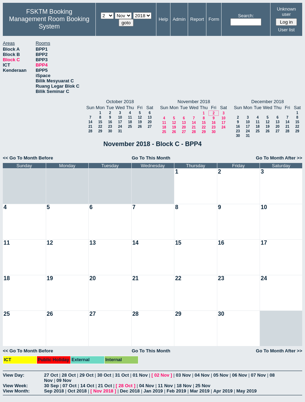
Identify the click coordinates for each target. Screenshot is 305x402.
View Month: (16, 391)
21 (90, 126)
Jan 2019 (153, 391)
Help (163, 19)
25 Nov (203, 385)
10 (120, 117)
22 (100, 126)
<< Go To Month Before (28, 158)
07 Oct (70, 385)
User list (286, 29)
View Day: (13, 375)
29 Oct (87, 375)
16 (110, 122)
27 (149, 126)
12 (140, 117)
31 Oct (122, 375)
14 (90, 122)
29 (100, 131)
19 (140, 122)
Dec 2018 (129, 391)
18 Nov (184, 385)
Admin (179, 19)
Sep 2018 (54, 391)
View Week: (15, 385)
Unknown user (286, 11)
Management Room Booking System (49, 22)
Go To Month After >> (279, 158)
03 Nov (183, 375)
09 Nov (63, 380)
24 (120, 126)
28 (90, 131)
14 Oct (87, 385)
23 (110, 126)
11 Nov (165, 385)
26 (140, 126)
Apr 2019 (222, 391)
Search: (246, 15)
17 (120, 122)
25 (130, 126)
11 (130, 117)
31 (120, 131)
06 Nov (239, 375)
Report (197, 19)
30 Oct (104, 375)
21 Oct (105, 385)
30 (110, 131)
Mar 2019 (200, 391)
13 (149, 117)
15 (100, 122)
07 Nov (258, 375)
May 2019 (246, 391)
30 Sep (51, 385)
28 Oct (69, 375)
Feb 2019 (176, 391)
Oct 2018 (77, 391)
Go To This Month (151, 158)
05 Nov (221, 375)
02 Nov (161, 375)
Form (213, 19)
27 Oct (51, 375)
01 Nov (140, 375)
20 (149, 122)
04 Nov (202, 375)
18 (130, 122)
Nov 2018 (103, 391)
